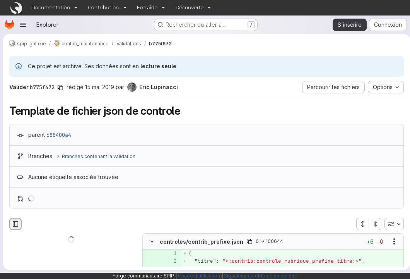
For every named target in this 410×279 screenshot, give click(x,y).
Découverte (189, 7)
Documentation (50, 7)
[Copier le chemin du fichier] (249, 241)
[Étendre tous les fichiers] (359, 224)
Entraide (147, 7)
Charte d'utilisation (199, 276)
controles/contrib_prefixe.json (201, 241)
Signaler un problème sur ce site (260, 276)
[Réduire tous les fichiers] (372, 224)
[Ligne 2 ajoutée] (170, 261)
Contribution (103, 7)
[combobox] (391, 224)
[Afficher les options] (391, 241)
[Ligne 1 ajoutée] (170, 253)
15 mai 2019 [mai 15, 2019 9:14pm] (99, 87)
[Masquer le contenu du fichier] (152, 241)
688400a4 (58, 134)
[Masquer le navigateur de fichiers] (15, 224)
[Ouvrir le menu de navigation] (23, 25)
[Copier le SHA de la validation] (60, 87)
